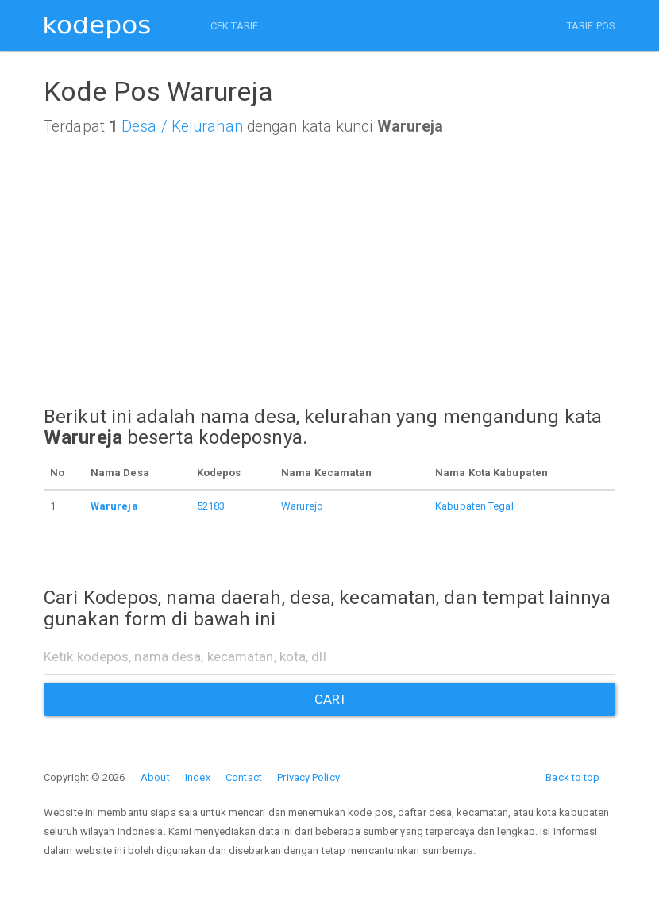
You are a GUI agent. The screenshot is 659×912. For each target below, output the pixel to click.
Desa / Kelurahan (182, 126)
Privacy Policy (308, 777)
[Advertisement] (329, 286)
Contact (243, 777)
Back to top (572, 777)
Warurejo (302, 506)
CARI (329, 699)
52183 (211, 506)
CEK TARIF (234, 26)
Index (197, 777)
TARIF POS (591, 26)
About (155, 777)
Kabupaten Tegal (474, 506)
